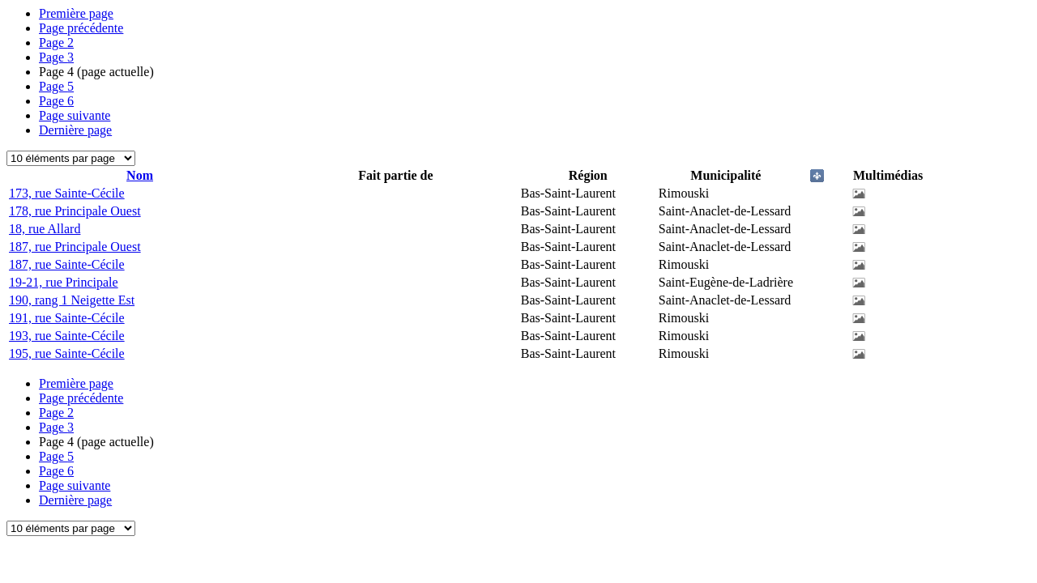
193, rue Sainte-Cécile (67, 336)
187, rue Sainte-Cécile (67, 264)
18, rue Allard (44, 229)
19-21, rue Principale (63, 282)
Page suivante (74, 115)
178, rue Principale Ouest (75, 211)
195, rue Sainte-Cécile (67, 353)
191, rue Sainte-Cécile (67, 318)
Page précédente (81, 28)
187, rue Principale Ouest (75, 246)
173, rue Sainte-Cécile (67, 193)
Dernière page (75, 130)
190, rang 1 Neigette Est (71, 300)
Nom (139, 175)
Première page (76, 13)
